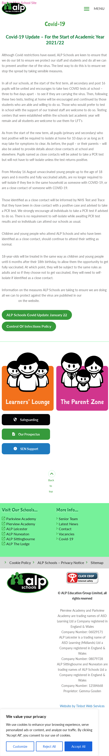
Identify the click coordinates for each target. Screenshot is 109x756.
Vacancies (66, 534)
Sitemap (97, 562)
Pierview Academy (20, 524)
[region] (49, 732)
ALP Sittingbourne (20, 539)
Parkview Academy (21, 519)
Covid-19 (66, 539)
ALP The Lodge (17, 544)
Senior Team (68, 519)
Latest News (68, 524)
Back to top (51, 482)
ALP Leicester (16, 529)
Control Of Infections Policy (28, 326)
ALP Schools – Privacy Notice (61, 562)
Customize (20, 746)
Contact (65, 529)
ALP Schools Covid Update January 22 (36, 314)
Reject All (49, 746)
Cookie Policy (20, 562)
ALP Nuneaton (17, 534)
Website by (82, 706)
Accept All (78, 746)
